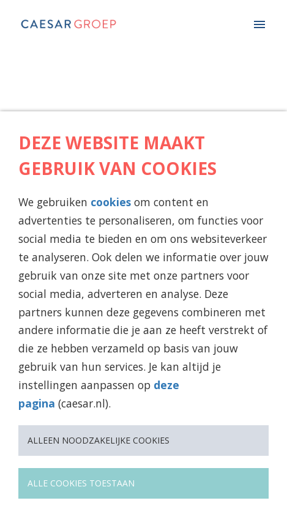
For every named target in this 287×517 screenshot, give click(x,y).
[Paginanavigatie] (259, 24)
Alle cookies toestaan (81, 483)
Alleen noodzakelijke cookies (99, 440)
